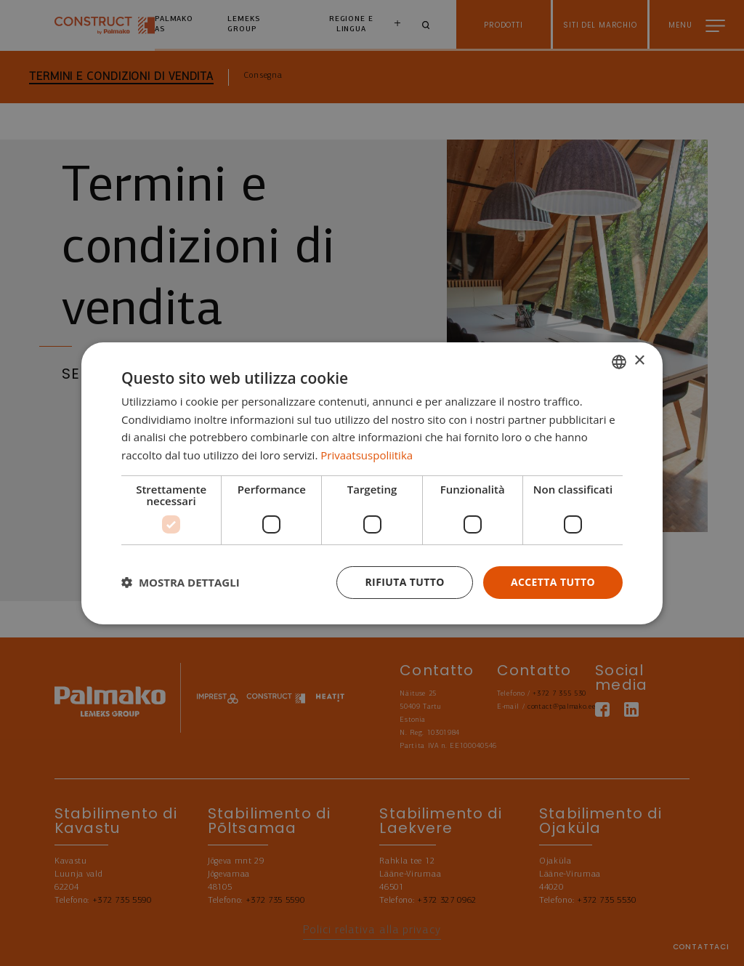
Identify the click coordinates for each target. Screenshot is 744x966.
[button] (180, 582)
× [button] (639, 360)
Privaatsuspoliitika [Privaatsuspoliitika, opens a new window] (366, 455)
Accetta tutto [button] (553, 582)
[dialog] (372, 483)
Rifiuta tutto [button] (404, 582)
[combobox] (619, 361)
